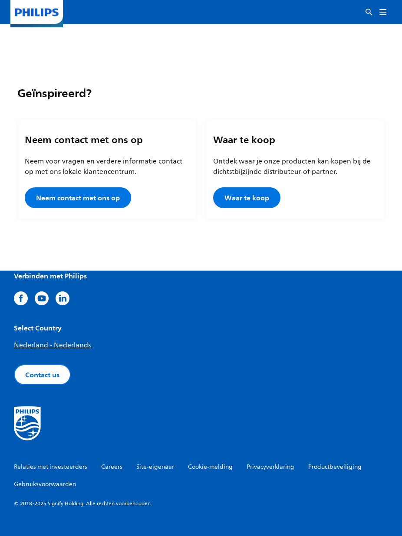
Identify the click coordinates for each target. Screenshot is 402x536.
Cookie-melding (210, 467)
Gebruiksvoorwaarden (45, 484)
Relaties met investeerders (50, 467)
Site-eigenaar (155, 467)
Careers (111, 467)
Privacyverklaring (270, 467)
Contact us (42, 375)
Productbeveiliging (335, 467)
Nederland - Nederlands (52, 345)
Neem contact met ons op (78, 198)
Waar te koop (246, 198)
